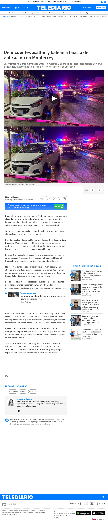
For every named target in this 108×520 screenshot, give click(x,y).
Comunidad (20, 13)
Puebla (59, 2)
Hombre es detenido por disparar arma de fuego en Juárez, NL (43, 297)
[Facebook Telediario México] (80, 503)
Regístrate (101, 7)
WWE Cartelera (94, 16)
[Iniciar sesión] (102, 2)
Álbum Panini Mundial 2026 (27, 16)
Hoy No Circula (62, 16)
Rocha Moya (14, 16)
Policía (27, 13)
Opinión (88, 13)
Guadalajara (45, 2)
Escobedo (32, 391)
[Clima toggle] (20, 7)
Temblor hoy (103, 16)
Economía (76, 13)
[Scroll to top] (103, 497)
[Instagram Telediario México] (92, 503)
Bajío (71, 2)
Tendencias (44, 13)
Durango (77, 2)
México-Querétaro (52, 16)
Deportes (59, 13)
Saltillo (66, 2)
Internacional (67, 13)
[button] (42, 197)
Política (82, 13)
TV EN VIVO (89, 7)
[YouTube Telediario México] (103, 503)
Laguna (53, 2)
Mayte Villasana (12, 197)
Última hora (11, 13)
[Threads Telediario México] (98, 503)
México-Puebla (84, 16)
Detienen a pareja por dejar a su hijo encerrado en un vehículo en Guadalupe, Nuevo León (91, 319)
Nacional (52, 13)
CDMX (29, 2)
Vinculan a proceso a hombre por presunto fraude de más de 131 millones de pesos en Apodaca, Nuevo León (90, 305)
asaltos (23, 391)
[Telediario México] (53, 7)
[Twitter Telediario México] (86, 503)
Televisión (95, 13)
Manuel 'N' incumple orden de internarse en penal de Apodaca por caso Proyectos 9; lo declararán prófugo (92, 289)
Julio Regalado (40, 16)
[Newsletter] (105, 2)
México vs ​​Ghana (73, 16)
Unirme (57, 206)
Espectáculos (35, 13)
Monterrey (36, 2)
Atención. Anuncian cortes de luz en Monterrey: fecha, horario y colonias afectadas (92, 274)
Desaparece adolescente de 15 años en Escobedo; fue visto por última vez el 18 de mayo (92, 333)
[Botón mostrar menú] (7, 8)
